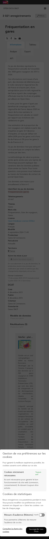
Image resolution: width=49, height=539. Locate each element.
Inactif (36, 515)
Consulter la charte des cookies (12, 530)
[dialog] (24, 492)
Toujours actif (38, 473)
